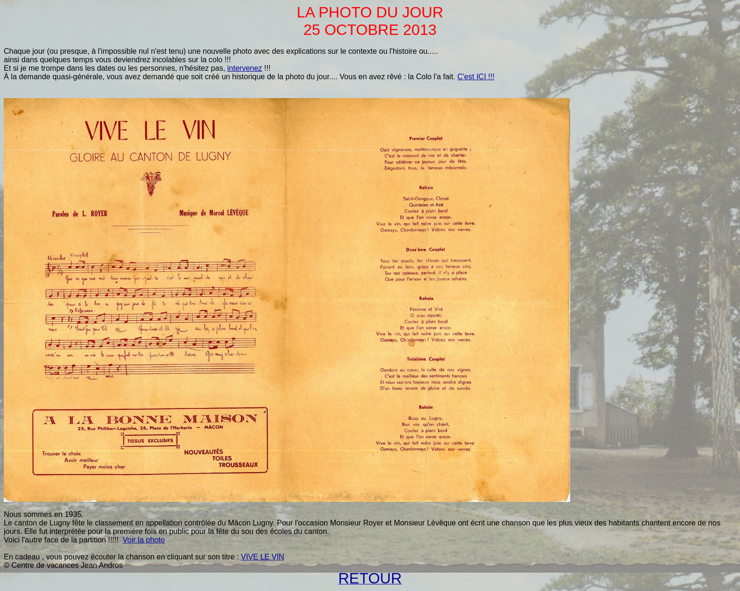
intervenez (244, 68)
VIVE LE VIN (263, 557)
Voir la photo (144, 540)
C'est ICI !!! (476, 77)
